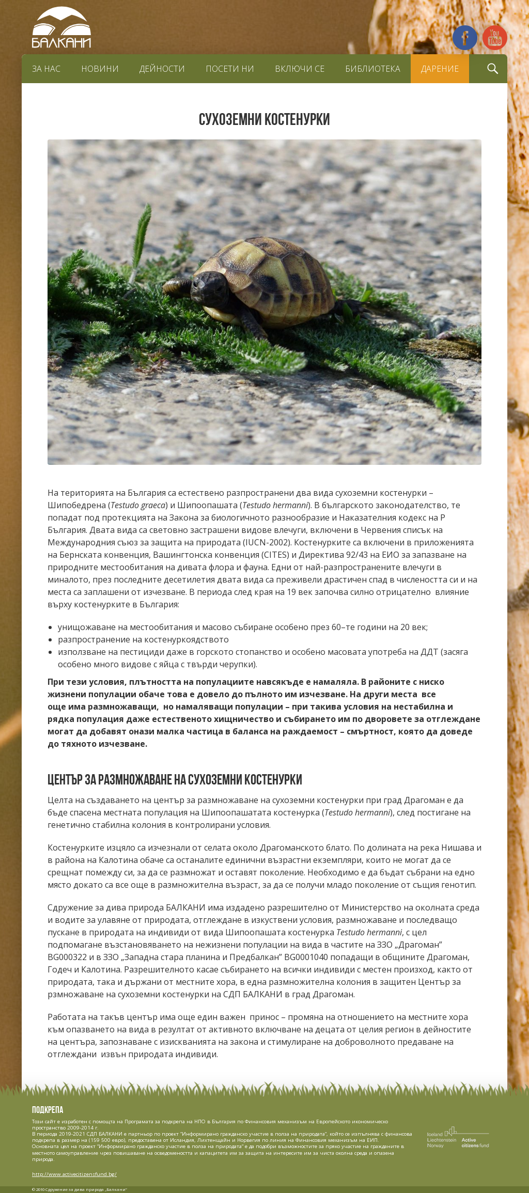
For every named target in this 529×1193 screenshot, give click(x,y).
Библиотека (372, 68)
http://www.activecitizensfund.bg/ (74, 1174)
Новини (100, 68)
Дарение (440, 68)
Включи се (299, 68)
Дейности (162, 68)
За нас (46, 68)
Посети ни (230, 68)
